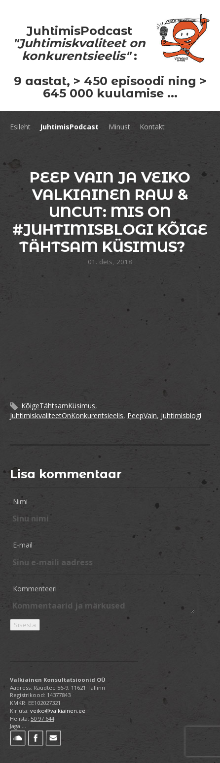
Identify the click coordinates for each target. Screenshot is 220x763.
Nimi (20, 501)
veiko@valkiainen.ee (57, 710)
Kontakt (152, 126)
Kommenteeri (35, 588)
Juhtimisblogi (181, 415)
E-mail (23, 544)
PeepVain (142, 415)
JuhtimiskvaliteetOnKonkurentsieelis (66, 415)
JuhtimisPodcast (69, 126)
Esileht (20, 126)
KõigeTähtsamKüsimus (58, 405)
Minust (119, 126)
